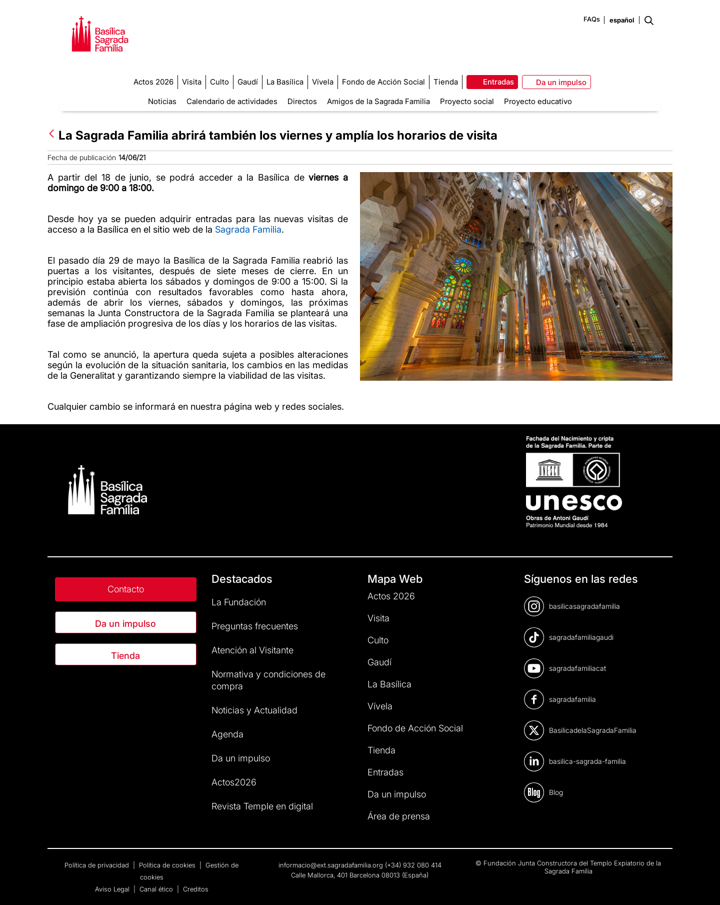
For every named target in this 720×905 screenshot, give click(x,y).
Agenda (228, 734)
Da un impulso (125, 623)
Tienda (125, 655)
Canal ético (157, 889)
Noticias (162, 101)
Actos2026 (234, 782)
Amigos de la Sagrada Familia (378, 101)
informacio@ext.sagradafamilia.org (330, 865)
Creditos (195, 889)
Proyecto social (467, 101)
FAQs (592, 19)
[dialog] (701, 885)
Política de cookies (168, 865)
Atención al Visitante (253, 650)
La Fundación (239, 602)
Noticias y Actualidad (255, 710)
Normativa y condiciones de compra (269, 680)
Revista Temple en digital (262, 806)
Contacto (126, 589)
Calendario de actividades (232, 101)
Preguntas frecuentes (255, 626)
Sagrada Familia (248, 229)
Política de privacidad (97, 865)
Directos (302, 101)
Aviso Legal (113, 889)
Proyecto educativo (538, 101)
